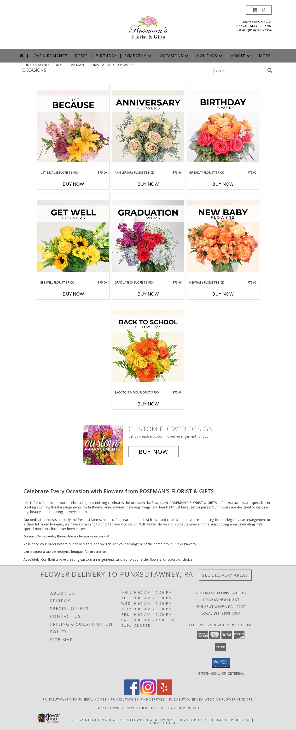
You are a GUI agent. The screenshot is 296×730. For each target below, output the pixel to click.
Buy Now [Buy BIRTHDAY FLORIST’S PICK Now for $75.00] (223, 184)
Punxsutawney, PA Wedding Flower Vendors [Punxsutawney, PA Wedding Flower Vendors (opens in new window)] (211, 699)
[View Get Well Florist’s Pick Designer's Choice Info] (73, 236)
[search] (270, 70)
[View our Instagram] (148, 693)
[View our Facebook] (131, 693)
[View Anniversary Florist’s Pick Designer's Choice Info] (148, 126)
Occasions (174, 55)
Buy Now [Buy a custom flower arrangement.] (153, 452)
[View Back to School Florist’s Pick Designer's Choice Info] (148, 346)
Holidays (210, 55)
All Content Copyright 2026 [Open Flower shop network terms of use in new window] (100, 719)
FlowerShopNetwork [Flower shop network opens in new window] (151, 719)
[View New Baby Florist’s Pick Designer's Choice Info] (223, 236)
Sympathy (138, 55)
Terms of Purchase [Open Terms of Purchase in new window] (231, 719)
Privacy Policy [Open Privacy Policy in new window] (192, 719)
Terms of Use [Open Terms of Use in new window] (163, 722)
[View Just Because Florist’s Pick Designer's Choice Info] (73, 126)
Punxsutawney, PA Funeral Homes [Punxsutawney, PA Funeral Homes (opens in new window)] (75, 699)
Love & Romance (49, 55)
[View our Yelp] (164, 693)
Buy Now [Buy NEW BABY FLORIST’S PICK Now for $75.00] (223, 294)
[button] (259, 10)
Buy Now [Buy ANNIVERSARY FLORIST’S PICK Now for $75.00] (148, 184)
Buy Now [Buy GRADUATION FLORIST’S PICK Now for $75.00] (148, 294)
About (241, 55)
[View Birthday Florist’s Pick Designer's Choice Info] (223, 126)
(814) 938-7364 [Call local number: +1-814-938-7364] (260, 30)
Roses (81, 55)
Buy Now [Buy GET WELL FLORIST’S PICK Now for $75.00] (73, 294)
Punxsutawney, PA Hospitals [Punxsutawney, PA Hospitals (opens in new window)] (138, 699)
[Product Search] (239, 70)
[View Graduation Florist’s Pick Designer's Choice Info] (148, 236)
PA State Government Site (175, 707)
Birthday (106, 55)
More (267, 55)
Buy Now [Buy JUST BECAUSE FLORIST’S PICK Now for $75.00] (73, 184)
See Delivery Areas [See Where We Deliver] (225, 575)
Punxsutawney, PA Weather (121, 707)
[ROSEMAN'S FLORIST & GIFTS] (148, 27)
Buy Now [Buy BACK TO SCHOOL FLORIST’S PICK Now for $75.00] (148, 404)
